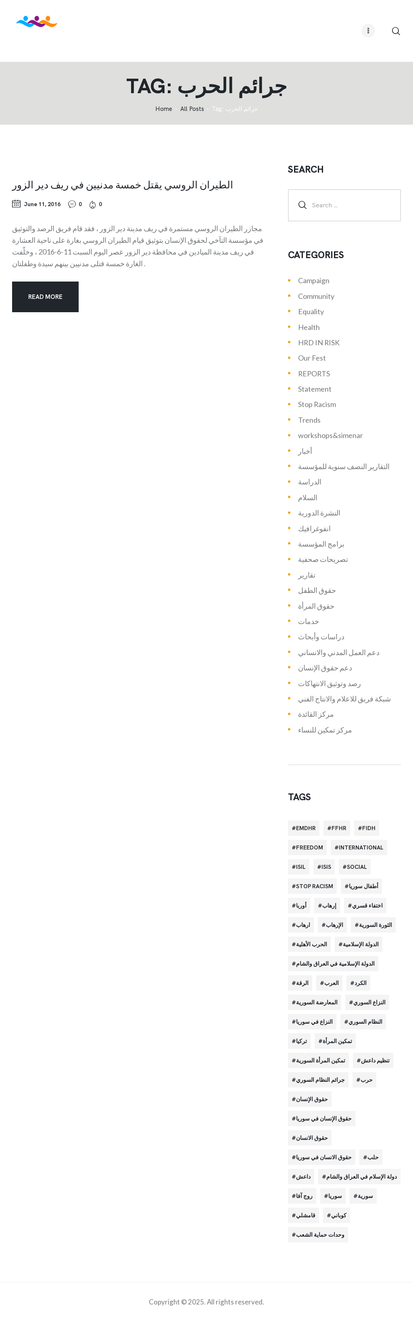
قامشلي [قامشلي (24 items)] (305, 1215)
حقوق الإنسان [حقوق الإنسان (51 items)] (312, 1099)
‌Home (163, 109)
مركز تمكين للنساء (325, 729)
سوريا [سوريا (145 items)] (335, 1196)
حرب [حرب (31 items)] (367, 1079)
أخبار (305, 451)
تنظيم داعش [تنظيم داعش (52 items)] (375, 1060)
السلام (307, 497)
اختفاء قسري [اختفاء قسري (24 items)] (367, 905)
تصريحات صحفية (323, 559)
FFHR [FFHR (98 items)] (339, 828)
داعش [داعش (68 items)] (303, 1176)
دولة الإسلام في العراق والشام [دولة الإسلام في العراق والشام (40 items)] (361, 1176)
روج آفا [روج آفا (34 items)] (304, 1196)
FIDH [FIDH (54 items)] (368, 828)
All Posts (192, 109)
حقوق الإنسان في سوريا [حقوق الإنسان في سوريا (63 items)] (324, 1118)
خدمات (308, 621)
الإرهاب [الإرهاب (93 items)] (334, 925)
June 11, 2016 (42, 204)
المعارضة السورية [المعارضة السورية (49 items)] (317, 1002)
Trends (309, 419)
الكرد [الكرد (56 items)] (361, 983)
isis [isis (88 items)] (326, 866)
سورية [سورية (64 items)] (365, 1196)
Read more (45, 297)
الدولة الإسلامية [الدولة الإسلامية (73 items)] (361, 944)
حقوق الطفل (317, 590)
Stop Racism (317, 404)
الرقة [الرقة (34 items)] (302, 983)
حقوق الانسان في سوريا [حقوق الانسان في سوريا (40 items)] (324, 1157)
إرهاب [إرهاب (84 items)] (329, 905)
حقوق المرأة (316, 605)
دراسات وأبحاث (321, 636)
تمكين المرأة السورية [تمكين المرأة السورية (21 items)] (320, 1060)
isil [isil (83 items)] (301, 866)
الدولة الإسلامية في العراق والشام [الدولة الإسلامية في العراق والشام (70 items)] (335, 963)
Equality (311, 311)
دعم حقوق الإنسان (325, 667)
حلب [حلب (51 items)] (373, 1157)
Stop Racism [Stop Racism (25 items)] (314, 886)
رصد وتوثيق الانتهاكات (329, 683)
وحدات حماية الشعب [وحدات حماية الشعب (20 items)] (320, 1234)
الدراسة (309, 481)
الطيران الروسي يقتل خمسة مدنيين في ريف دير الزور (122, 184)
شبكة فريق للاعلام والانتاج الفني (344, 698)
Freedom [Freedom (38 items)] (309, 847)
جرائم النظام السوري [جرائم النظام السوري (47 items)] (320, 1079)
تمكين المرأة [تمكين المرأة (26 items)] (337, 1041)
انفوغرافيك (314, 528)
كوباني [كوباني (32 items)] (338, 1215)
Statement (315, 388)
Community (316, 296)
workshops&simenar (330, 435)
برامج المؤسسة (321, 543)
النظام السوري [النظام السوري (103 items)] (365, 1021)
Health (309, 327)
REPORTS (314, 373)
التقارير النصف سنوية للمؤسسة (344, 466)
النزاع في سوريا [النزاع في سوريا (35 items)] (314, 1021)
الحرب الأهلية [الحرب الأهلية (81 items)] (311, 944)
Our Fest (312, 357)
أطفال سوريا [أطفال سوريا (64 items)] (363, 886)
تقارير (306, 574)
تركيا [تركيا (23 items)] (301, 1041)
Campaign (314, 280)
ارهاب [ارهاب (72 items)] (303, 925)
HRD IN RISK (319, 342)
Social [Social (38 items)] (357, 866)
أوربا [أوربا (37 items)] (301, 905)
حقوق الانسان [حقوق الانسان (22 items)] (312, 1138)
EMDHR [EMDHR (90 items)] (306, 828)
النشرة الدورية (319, 512)
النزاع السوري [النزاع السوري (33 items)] (369, 1002)
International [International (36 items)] (361, 847)
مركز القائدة (316, 714)
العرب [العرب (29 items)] (331, 983)
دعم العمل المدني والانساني (339, 652)
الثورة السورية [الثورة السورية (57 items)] (375, 925)
